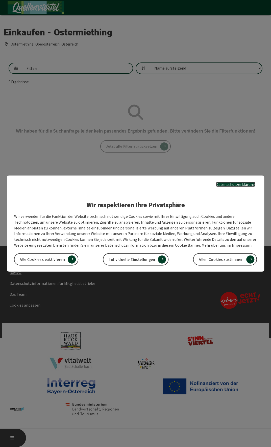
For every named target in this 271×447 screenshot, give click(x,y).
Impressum (242, 245)
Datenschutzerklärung (235, 184)
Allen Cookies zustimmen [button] (221, 259)
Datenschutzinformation (127, 245)
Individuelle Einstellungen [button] (132, 259)
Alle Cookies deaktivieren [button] (42, 259)
